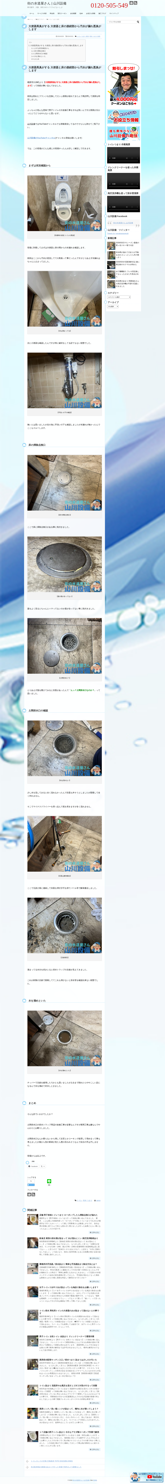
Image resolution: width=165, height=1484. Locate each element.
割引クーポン (62, 13)
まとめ (36, 59)
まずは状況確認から (41, 48)
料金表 (52, 13)
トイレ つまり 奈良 (83, 36)
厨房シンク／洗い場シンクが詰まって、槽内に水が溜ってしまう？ (68, 1409)
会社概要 (73, 13)
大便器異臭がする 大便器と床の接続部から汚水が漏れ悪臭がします (56, 45)
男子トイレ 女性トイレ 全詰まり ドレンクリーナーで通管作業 (66, 1336)
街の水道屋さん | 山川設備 (46, 3)
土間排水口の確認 (40, 53)
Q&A (81, 13)
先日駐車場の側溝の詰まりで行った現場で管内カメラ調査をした (54, 1467)
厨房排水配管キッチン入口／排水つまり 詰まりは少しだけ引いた (68, 1360)
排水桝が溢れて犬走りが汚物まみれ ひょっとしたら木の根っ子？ (127, 254)
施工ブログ (102, 13)
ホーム (32, 13)
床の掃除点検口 (40, 51)
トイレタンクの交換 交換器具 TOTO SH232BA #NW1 (49, 1461)
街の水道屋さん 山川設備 (123, 223)
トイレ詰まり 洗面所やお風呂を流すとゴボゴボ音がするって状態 (68, 1386)
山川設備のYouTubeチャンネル (41, 138)
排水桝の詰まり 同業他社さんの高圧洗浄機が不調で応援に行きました (127, 283)
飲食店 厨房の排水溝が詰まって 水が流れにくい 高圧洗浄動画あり (68, 1238)
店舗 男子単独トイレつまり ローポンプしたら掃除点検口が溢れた (68, 1215)
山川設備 (31, 124)
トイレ (79, 1200)
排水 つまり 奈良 (95, 36)
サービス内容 (42, 13)
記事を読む (95, 1232)
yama (98, 1200)
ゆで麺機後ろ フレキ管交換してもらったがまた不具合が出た (127, 274)
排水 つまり (87, 1200)
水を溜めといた (40, 56)
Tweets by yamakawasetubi (118, 233)
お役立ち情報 (90, 13)
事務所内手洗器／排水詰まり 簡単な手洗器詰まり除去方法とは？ (68, 1264)
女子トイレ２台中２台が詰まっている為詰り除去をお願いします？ (68, 1287)
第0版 (95, 1480)
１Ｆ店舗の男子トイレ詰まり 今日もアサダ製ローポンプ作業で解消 (69, 1432)
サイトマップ (114, 13)
